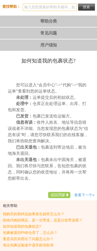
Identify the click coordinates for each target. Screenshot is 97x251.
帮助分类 (48, 21)
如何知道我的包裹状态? (22, 226)
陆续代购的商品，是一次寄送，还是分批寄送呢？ (43, 220)
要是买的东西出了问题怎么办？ (28, 239)
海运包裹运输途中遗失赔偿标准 (28, 245)
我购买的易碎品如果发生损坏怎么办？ (33, 214)
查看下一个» (84, 195)
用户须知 (48, 45)
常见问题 (48, 33)
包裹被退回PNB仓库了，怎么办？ (30, 233)
